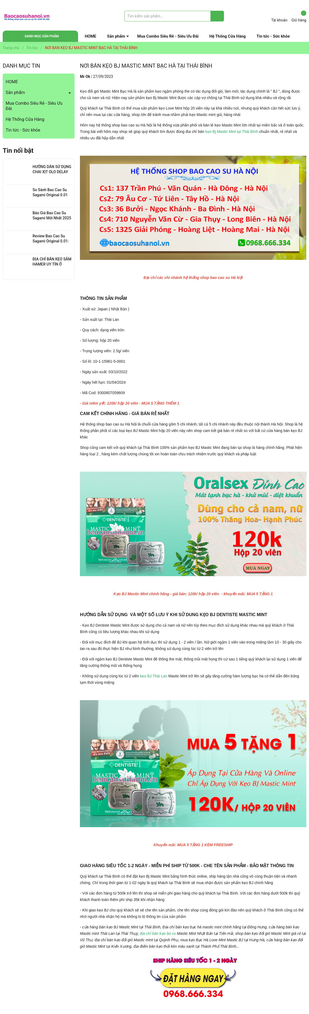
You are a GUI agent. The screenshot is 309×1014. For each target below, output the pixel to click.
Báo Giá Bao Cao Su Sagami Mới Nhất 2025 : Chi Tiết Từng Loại (52, 218)
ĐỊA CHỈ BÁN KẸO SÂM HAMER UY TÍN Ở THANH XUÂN (52, 264)
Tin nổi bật (18, 150)
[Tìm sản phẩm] (174, 16)
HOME (90, 36)
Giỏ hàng (299, 16)
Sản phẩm (116, 36)
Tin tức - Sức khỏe (273, 36)
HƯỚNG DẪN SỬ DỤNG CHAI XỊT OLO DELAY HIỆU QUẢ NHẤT (52, 172)
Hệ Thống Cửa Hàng (227, 36)
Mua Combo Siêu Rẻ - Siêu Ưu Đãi (168, 36)
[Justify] (217, 16)
